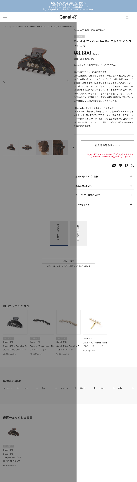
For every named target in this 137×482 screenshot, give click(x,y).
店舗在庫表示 (83, 131)
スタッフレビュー (78, 239)
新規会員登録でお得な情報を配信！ (68, 5)
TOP (4, 27)
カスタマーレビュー (58, 238)
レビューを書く (68, 267)
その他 (12, 27)
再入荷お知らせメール (110, 149)
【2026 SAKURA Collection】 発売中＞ (68, 3)
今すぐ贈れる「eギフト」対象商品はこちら (68, 7)
